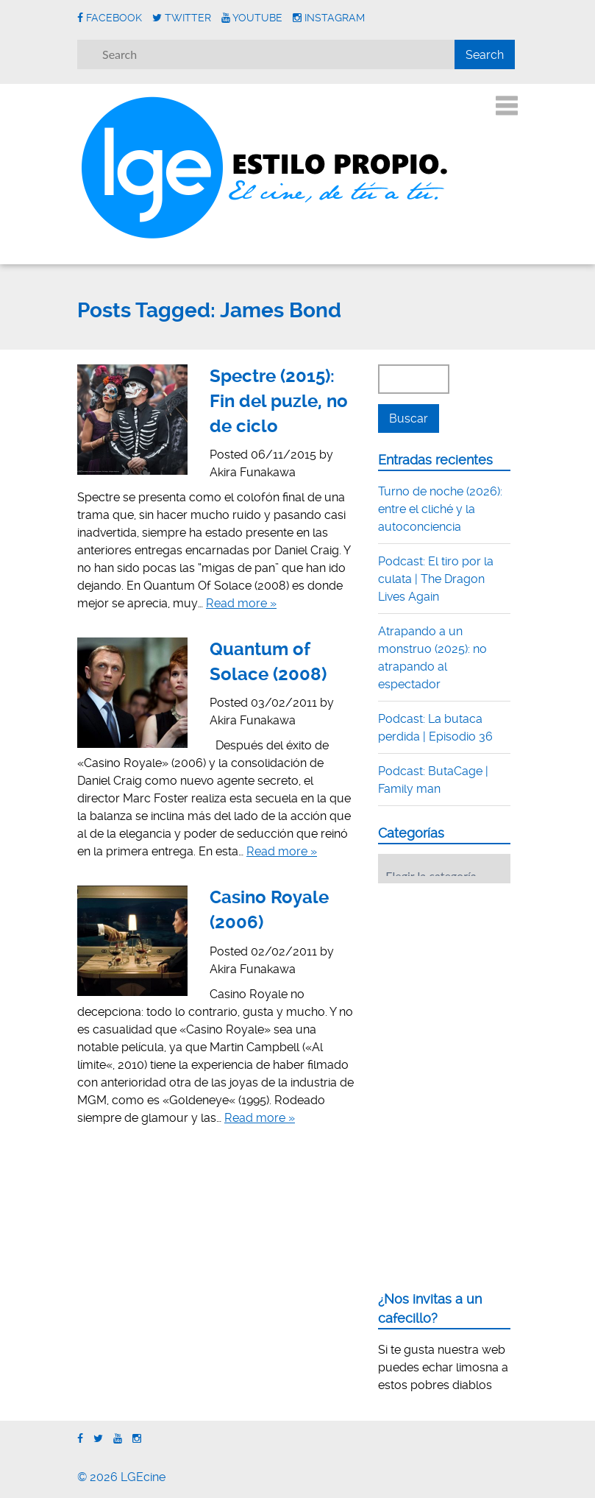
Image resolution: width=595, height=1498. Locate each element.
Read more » (241, 603)
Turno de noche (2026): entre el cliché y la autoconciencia (440, 509)
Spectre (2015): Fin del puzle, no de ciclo (279, 401)
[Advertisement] (486, 986)
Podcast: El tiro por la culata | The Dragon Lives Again (436, 579)
